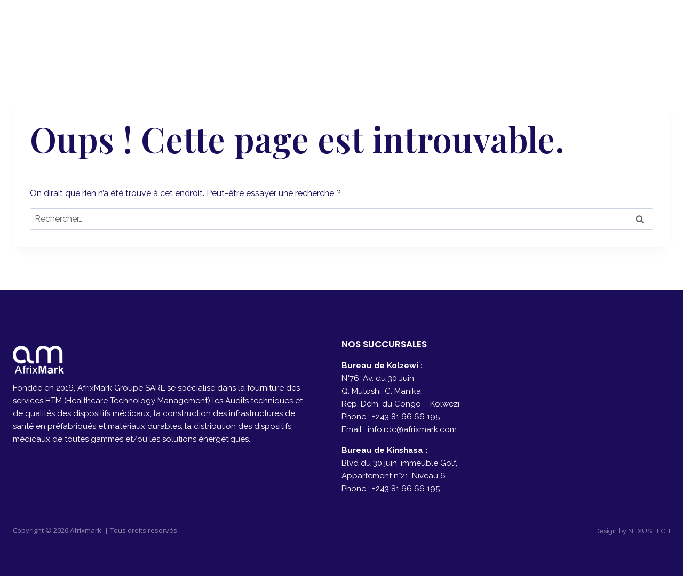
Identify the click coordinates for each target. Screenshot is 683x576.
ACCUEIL (324, 27)
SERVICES (448, 27)
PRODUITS (511, 27)
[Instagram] (658, 27)
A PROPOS (384, 27)
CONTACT (575, 27)
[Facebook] (632, 27)
